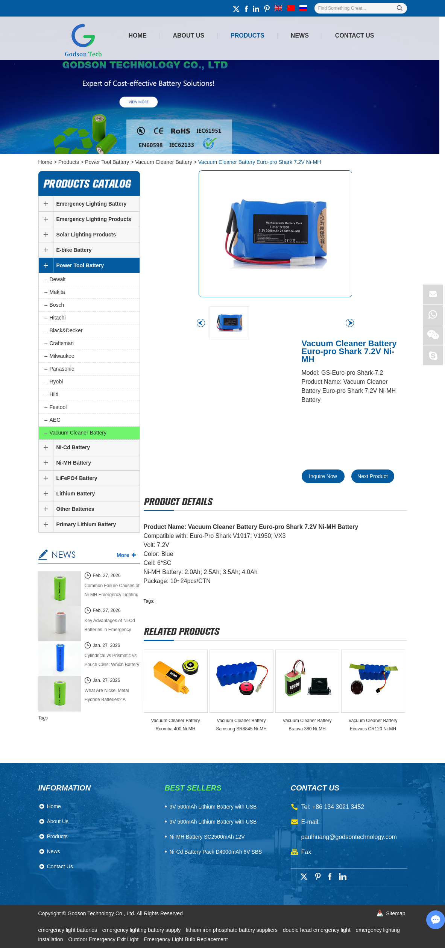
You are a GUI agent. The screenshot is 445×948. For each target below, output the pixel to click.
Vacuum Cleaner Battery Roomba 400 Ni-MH (175, 724)
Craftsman (62, 343)
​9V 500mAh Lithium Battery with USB (213, 807)
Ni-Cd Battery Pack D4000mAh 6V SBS (216, 852)
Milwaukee (62, 356)
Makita (57, 292)
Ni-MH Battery (73, 463)
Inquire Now (323, 476)
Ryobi (56, 382)
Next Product (372, 476)
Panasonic (62, 369)
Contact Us (354, 35)
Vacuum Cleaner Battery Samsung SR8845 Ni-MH (241, 724)
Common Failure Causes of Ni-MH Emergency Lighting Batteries (112, 591)
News (300, 35)
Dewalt (58, 279)
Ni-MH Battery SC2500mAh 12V (207, 837)
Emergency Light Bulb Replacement (186, 939)
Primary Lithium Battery (86, 524)
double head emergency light (317, 930)
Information (64, 788)
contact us (315, 788)
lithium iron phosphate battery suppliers (232, 930)
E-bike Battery (74, 250)
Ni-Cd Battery (73, 447)
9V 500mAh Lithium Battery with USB (213, 822)
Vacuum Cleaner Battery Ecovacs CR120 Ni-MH (373, 724)
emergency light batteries (68, 930)
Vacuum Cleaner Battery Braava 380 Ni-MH (307, 724)
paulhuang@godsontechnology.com (349, 837)
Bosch (57, 305)
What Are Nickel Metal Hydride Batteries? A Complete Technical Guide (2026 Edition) (111, 696)
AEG (55, 420)
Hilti (54, 394)
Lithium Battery (75, 494)
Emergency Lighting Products (93, 219)
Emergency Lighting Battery (91, 204)
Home (138, 35)
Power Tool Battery (107, 162)
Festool (58, 407)
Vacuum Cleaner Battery (163, 162)
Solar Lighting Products (86, 235)
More (123, 555)
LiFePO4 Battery (76, 478)
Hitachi (58, 318)
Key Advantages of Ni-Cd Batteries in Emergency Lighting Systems (110, 626)
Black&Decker (66, 330)
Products (247, 35)
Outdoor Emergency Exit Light (104, 939)
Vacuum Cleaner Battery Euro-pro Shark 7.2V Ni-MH (259, 162)
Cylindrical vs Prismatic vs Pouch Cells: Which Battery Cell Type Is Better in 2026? (112, 661)
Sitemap (395, 913)
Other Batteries (75, 509)
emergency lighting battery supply (142, 930)
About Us (189, 35)
